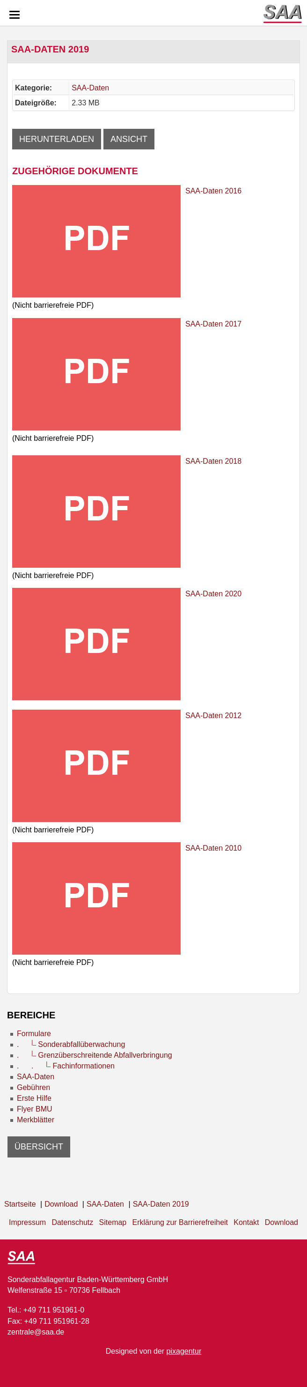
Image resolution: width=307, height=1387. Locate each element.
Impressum (27, 1222)
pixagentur (184, 1351)
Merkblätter (35, 1120)
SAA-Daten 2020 (213, 594)
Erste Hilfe (34, 1098)
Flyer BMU (34, 1109)
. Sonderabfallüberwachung (71, 1044)
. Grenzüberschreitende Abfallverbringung (94, 1055)
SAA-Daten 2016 (213, 191)
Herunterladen (56, 139)
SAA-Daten (90, 88)
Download (281, 1222)
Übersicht (39, 1146)
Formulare (34, 1034)
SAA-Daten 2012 (213, 715)
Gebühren (33, 1087)
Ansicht (128, 139)
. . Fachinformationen (66, 1066)
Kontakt (246, 1222)
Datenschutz (72, 1222)
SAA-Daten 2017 (213, 324)
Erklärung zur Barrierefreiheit (180, 1222)
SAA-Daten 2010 (213, 848)
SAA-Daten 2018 (213, 461)
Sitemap (113, 1222)
